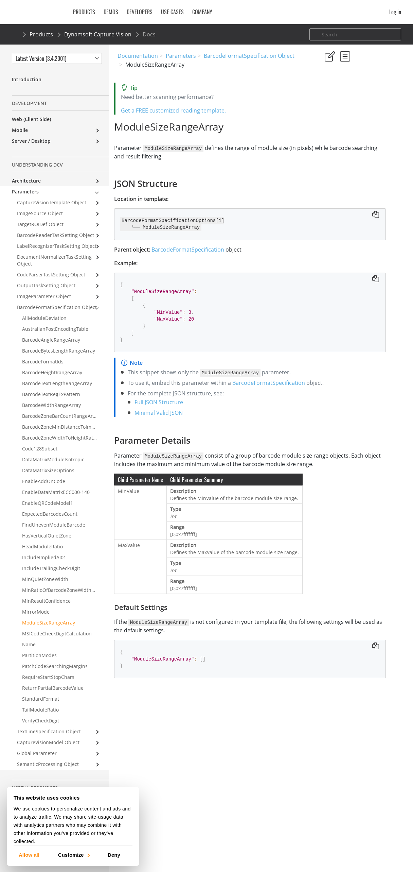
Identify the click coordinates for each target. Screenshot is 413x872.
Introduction (26, 79)
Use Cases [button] (172, 12)
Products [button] (84, 12)
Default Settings (349, 148)
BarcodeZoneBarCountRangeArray (61, 416)
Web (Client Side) (31, 119)
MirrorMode (36, 612)
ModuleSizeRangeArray (48, 622)
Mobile (20, 130)
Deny (114, 854)
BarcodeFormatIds (43, 361)
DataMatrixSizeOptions (48, 470)
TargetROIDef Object (40, 224)
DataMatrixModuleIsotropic (53, 459)
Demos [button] (111, 12)
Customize (73, 854)
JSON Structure (341, 130)
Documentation (138, 55)
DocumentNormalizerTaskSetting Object (54, 260)
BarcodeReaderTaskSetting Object (55, 235)
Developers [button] (139, 12)
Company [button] (202, 12)
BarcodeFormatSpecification (191, 249)
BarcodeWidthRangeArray (51, 405)
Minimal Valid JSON (162, 430)
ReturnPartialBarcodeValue (53, 688)
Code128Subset (39, 448)
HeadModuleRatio (42, 546)
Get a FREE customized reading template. (176, 110)
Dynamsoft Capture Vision (97, 34)
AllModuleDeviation (44, 318)
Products (41, 34)
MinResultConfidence (46, 601)
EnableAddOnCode (43, 481)
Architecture (26, 180)
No (350, 96)
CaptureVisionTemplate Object (51, 202)
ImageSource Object (40, 213)
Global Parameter (37, 753)
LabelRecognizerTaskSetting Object (56, 246)
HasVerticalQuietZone (46, 535)
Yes (326, 96)
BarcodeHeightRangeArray (52, 372)
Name (29, 644)
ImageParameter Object (44, 296)
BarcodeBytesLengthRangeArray (58, 350)
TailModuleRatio (40, 709)
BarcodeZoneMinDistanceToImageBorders (65, 427)
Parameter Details (344, 139)
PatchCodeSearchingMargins (55, 666)
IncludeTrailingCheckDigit (51, 568)
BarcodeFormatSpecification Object (249, 55)
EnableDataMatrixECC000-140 (56, 492)
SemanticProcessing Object (48, 764)
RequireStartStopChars (48, 677)
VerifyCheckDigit (40, 720)
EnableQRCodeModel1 (47, 503)
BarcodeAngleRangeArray (51, 340)
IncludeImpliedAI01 (44, 557)
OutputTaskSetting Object (46, 285)
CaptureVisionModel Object (48, 742)
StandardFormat (40, 699)
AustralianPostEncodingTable (55, 329)
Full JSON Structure (162, 419)
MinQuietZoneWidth (45, 579)
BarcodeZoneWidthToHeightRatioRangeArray (65, 437)
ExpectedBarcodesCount (49, 514)
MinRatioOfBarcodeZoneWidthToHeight (65, 590)
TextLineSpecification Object (49, 731)
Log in (395, 12)
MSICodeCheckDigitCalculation (57, 633)
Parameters (181, 55)
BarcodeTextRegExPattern (51, 394)
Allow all (29, 854)
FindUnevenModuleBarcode (53, 525)
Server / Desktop (31, 141)
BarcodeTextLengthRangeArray (57, 383)
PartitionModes (39, 655)
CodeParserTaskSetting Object (51, 274)
